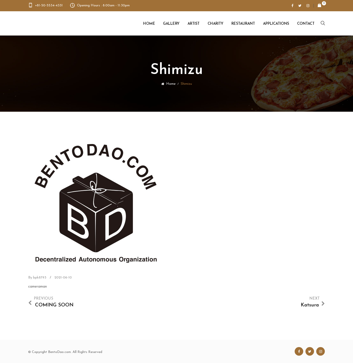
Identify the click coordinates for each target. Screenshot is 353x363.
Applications (276, 24)
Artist (194, 24)
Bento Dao (53, 23)
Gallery (171, 24)
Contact (306, 24)
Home (149, 24)
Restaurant (243, 24)
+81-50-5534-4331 (49, 5)
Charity (215, 24)
